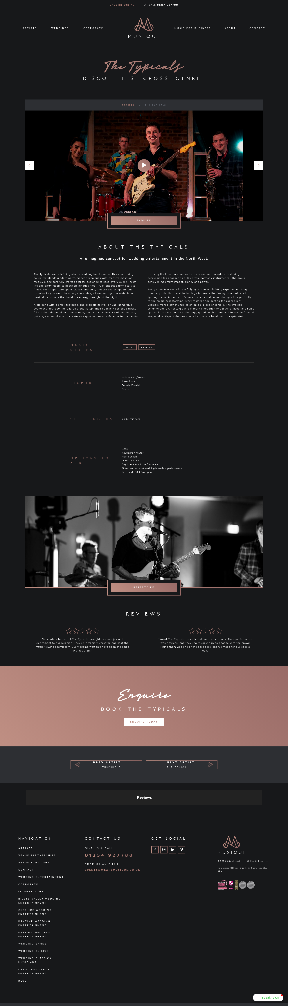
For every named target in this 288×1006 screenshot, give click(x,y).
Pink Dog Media (262, 983)
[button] (268, 997)
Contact (257, 28)
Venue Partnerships (37, 822)
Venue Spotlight (34, 829)
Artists (30, 28)
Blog (22, 947)
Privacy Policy (28, 983)
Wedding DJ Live (33, 918)
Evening (147, 347)
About (230, 28)
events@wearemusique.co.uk (112, 836)
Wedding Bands (32, 910)
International (32, 858)
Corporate (93, 28)
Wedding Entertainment (41, 844)
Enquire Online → (124, 4)
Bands (130, 347)
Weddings (60, 28)
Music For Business (192, 28)
